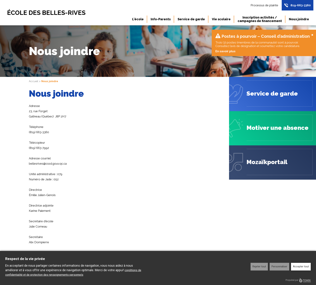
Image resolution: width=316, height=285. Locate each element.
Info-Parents (161, 19)
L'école (138, 19)
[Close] (312, 31)
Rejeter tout (259, 266)
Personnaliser (279, 266)
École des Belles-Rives (46, 13)
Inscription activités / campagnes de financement (260, 19)
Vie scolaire (221, 19)
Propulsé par (298, 280)
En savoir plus (225, 47)
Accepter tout (301, 266)
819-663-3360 (300, 5)
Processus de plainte (264, 5)
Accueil (33, 77)
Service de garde (191, 19)
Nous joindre (299, 19)
